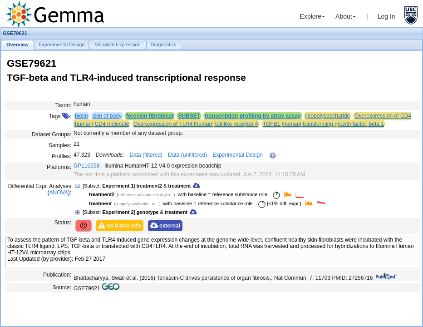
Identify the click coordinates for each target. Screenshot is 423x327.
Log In (386, 16)
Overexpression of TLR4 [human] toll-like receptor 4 (195, 124)
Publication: (57, 275)
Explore (310, 16)
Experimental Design (237, 155)
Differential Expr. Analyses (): (39, 189)
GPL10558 (86, 166)
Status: (62, 222)
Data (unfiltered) (187, 155)
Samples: (60, 145)
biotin (81, 116)
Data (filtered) (145, 155)
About (343, 16)
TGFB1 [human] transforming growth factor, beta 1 (323, 124)
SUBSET (189, 116)
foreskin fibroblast (150, 116)
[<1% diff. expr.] (278, 203)
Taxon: (63, 105)
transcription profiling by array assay (252, 116)
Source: (62, 287)
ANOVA (58, 192)
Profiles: (61, 156)
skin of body (107, 116)
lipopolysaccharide (327, 116)
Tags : (60, 116)
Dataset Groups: (51, 134)
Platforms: (59, 167)
